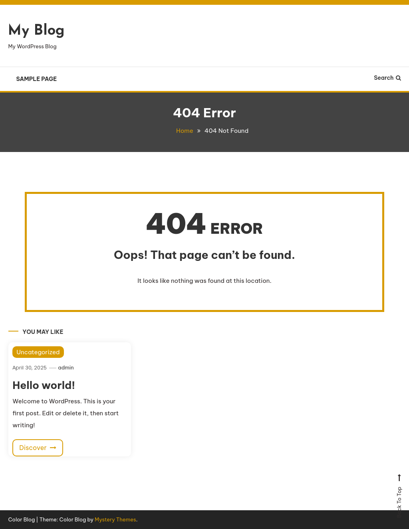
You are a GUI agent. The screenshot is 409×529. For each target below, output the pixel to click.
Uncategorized (38, 352)
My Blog (36, 31)
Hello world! (43, 385)
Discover (37, 448)
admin (65, 367)
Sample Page (36, 79)
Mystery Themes (115, 519)
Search (387, 77)
